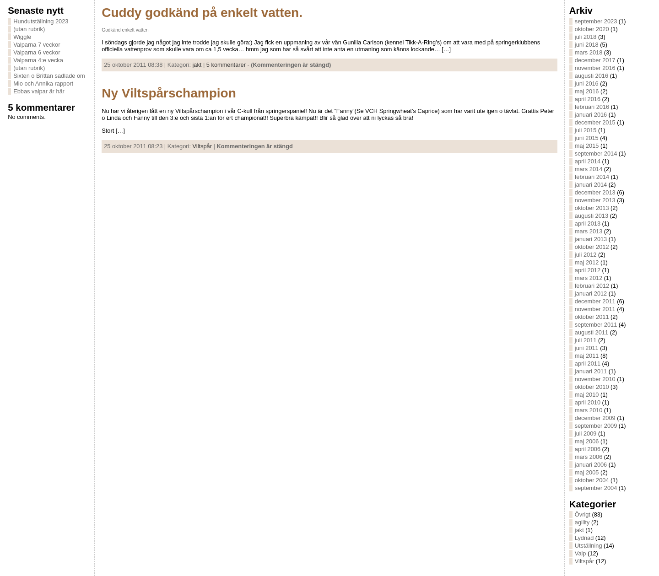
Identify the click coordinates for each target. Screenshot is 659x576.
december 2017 (595, 60)
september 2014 (596, 153)
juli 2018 (586, 36)
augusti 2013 (591, 215)
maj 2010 (587, 394)
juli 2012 (586, 254)
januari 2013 (591, 239)
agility (582, 522)
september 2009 (596, 425)
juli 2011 (586, 340)
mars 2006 (588, 456)
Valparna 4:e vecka (38, 60)
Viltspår (202, 146)
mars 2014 (588, 169)
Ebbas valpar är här (39, 91)
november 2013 (595, 200)
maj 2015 (587, 145)
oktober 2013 (592, 208)
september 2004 (596, 487)
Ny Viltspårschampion (169, 93)
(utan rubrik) (29, 29)
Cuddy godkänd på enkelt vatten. (202, 12)
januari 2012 (591, 293)
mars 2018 (588, 52)
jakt (197, 64)
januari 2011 (591, 371)
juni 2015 (587, 138)
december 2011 (595, 301)
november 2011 (595, 309)
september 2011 (596, 324)
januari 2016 (591, 114)
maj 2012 (587, 262)
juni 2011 (587, 348)
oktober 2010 (592, 386)
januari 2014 (591, 184)
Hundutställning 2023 (40, 21)
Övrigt (582, 514)
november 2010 (595, 379)
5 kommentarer (226, 64)
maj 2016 (587, 91)
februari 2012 (592, 285)
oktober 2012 (592, 246)
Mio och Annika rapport (43, 83)
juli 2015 (586, 130)
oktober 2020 (592, 29)
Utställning (588, 545)
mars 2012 (588, 278)
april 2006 (587, 449)
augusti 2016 (591, 75)
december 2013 (595, 192)
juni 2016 (587, 83)
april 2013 (587, 223)
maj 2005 (587, 472)
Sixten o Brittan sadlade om (49, 75)
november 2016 (595, 68)
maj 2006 (587, 441)
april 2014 (587, 161)
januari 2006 (591, 464)
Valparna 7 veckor (36, 44)
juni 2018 (587, 44)
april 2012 (587, 270)
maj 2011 (587, 355)
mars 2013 (588, 231)
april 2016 (587, 99)
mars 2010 (588, 410)
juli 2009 (586, 433)
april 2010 (587, 402)
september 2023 (596, 21)
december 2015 (595, 122)
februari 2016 (592, 106)
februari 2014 (592, 176)
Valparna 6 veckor (36, 52)
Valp (580, 553)
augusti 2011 (591, 332)
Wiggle (22, 36)
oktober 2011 (592, 316)
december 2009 (595, 418)
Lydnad (584, 537)
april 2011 (587, 363)
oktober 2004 (592, 480)
